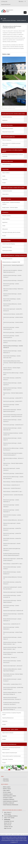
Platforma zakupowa (6, 140)
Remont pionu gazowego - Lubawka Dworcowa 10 (11, 284)
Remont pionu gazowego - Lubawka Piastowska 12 (11, 510)
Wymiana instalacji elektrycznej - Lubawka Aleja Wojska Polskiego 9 (12, 669)
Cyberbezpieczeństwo (7, 250)
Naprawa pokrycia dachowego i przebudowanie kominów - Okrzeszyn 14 (12, 698)
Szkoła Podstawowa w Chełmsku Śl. (10, 801)
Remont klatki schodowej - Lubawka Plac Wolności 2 (12, 378)
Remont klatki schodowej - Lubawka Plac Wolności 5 (12, 539)
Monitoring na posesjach (7, 128)
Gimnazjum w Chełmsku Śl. (8, 802)
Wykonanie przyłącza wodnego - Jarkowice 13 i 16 (13, 459)
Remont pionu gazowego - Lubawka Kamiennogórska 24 (11, 336)
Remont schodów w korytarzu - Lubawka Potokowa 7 (12, 515)
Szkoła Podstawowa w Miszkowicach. (10, 804)
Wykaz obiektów (6, 172)
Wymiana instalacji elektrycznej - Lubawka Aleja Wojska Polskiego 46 (12, 693)
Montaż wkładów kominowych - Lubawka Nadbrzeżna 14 (12, 619)
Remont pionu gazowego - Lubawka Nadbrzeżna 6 (11, 628)
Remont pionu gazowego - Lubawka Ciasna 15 (13, 332)
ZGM (5, 18)
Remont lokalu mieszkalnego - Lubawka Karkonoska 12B (12, 299)
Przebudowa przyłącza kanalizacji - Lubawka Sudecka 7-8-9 (13, 434)
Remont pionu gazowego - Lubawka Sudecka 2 (13, 318)
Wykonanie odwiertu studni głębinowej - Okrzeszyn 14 (12, 549)
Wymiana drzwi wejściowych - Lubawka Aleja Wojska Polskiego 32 (13, 559)
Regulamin (4, 736)
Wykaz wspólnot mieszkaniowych (9, 752)
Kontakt (4, 182)
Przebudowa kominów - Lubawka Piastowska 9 (13, 495)
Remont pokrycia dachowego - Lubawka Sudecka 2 (12, 567)
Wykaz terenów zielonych (7, 732)
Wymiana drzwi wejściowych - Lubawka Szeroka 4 (11, 544)
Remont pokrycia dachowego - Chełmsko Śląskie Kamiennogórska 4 (12, 410)
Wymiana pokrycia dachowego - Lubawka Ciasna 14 (12, 444)
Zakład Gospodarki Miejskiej (8, 243)
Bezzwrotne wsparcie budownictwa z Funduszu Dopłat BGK (12, 155)
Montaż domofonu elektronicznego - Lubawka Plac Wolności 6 (13, 449)
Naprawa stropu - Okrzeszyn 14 (10, 657)
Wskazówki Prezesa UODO (8, 131)
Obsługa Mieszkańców (7, 258)
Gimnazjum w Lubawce (7, 797)
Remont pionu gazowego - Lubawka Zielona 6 (13, 473)
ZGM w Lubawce (6, 790)
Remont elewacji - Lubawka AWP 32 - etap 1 (12, 491)
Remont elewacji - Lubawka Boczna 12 (11, 485)
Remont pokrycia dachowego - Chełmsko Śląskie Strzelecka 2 (12, 601)
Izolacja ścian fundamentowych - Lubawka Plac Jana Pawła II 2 (12, 588)
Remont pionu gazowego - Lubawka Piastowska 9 (11, 405)
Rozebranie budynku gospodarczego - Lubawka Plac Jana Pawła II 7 (11, 703)
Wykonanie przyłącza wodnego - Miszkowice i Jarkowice (13, 289)
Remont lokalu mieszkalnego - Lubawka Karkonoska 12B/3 (12, 356)
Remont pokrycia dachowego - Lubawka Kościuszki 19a (12, 596)
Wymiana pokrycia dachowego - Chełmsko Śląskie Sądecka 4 (12, 388)
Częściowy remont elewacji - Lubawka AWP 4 (13, 314)
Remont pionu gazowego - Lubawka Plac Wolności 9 (12, 529)
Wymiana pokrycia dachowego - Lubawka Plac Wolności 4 (13, 614)
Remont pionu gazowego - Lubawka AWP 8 (12, 401)
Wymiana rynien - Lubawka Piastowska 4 (12, 488)
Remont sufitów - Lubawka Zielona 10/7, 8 (12, 684)
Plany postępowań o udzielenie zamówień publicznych (11, 144)
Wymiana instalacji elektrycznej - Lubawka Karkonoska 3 (12, 304)
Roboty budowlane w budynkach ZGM (11, 262)
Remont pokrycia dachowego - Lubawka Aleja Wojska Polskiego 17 (13, 653)
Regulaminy (4, 120)
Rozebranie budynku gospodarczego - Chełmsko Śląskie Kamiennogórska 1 (11, 554)
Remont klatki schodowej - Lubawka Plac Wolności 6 (12, 583)
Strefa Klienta (6, 779)
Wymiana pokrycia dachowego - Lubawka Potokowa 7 (12, 276)
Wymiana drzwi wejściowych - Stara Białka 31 (13, 592)
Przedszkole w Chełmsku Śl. (8, 799)
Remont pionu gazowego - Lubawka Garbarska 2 (11, 505)
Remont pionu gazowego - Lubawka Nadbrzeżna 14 (11, 500)
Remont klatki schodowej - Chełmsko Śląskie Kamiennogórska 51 (13, 675)
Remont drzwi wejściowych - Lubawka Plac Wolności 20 (12, 309)
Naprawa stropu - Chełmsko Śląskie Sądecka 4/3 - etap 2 (13, 464)
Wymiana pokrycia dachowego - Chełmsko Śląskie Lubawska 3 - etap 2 (12, 648)
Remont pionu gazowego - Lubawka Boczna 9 (13, 424)
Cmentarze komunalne (7, 190)
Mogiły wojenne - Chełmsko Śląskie (10, 207)
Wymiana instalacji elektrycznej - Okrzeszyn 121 (12, 577)
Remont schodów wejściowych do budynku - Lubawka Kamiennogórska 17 (13, 454)
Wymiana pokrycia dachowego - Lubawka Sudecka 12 (12, 294)
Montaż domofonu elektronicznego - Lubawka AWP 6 (13, 373)
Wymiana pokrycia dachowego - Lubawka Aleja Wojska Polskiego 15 (12, 708)
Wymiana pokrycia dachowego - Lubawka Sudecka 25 (14, 20)
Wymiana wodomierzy (7, 117)
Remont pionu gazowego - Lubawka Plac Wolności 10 (12, 534)
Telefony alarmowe (6, 164)
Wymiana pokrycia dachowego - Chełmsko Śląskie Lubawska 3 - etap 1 (12, 643)
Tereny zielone (5, 194)
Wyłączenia (4, 721)
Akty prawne (5, 229)
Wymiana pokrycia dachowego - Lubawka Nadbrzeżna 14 (12, 351)
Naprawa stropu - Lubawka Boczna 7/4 (11, 623)
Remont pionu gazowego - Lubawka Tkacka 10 (12, 633)
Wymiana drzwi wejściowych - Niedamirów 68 (13, 610)
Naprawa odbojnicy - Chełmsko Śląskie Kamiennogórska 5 (11, 368)
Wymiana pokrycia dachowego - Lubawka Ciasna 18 (12, 439)
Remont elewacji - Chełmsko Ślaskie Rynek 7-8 (13, 481)
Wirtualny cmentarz (6, 215)
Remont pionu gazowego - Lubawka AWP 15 (13, 398)
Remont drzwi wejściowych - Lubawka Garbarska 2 (11, 469)
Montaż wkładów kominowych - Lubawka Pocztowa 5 (12, 680)
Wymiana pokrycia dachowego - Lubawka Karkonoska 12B (12, 428)
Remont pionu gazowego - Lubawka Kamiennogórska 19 (11, 328)
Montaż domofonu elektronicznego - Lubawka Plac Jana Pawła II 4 (13, 477)
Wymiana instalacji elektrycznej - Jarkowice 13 (13, 520)
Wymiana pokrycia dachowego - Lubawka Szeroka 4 (12, 341)
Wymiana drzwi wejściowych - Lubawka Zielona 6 (11, 524)
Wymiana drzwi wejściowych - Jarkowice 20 (12, 665)
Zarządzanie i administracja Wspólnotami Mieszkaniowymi (11, 748)
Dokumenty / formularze (7, 759)
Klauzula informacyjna (7, 247)
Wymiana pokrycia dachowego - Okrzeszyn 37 (13, 280)
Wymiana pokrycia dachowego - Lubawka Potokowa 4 (12, 420)
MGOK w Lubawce (6, 786)
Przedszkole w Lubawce (8, 794)
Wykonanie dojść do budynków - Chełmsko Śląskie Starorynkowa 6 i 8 (12, 271)
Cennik (3, 176)
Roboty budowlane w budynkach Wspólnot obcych (11, 713)
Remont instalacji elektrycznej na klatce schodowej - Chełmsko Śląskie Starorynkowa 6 (13, 362)
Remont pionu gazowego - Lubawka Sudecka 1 (13, 323)
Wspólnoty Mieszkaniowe (8, 717)
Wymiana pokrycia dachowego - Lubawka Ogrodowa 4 (12, 383)
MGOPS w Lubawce (7, 788)
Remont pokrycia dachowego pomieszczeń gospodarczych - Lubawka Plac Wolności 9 (12, 415)
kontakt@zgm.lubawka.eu (12, 815)
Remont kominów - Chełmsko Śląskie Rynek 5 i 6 (13, 266)
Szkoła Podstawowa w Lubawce (9, 795)
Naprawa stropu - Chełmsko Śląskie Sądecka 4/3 (13, 393)
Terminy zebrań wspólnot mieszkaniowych (11, 756)
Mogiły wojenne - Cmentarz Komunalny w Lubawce (11, 203)
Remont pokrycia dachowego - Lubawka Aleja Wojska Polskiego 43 (13, 688)
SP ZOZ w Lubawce (7, 792)
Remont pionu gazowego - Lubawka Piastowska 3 (11, 606)
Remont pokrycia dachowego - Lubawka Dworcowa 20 (12, 661)
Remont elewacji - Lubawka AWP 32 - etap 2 (12, 563)
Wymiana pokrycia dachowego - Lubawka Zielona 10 (12, 638)
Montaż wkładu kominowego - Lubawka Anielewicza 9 (12, 572)
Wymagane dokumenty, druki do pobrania (11, 232)
